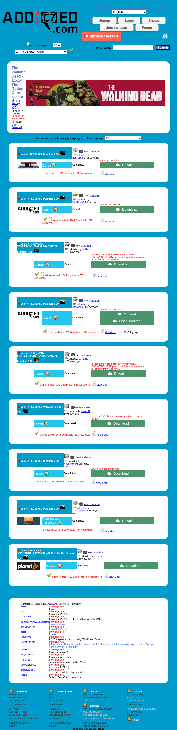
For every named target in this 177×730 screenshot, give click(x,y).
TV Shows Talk (134, 711)
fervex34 (85, 411)
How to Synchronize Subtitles (98, 708)
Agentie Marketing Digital (95, 725)
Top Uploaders (16, 700)
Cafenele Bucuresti (19, 722)
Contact (13, 725)
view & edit (110, 174)
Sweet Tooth (55, 704)
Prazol (24, 675)
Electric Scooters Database (23, 718)
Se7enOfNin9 (28, 627)
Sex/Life (53, 694)
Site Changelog (135, 694)
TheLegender (79, 510)
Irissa (23, 632)
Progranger (26, 637)
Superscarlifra (28, 670)
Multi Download (17, 126)
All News (13, 708)
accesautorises (28, 665)
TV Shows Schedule (93, 694)
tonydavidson (27, 654)
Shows (154, 20)
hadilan (85, 249)
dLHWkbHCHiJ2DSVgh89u (35, 621)
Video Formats (134, 704)
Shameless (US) (57, 711)
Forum (147, 27)
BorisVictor (77, 157)
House (52, 725)
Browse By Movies (18, 697)
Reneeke (25, 659)
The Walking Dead (16, 103)
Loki (51, 697)
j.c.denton (26, 616)
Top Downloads (17, 704)
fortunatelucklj (71, 463)
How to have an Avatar (94, 722)
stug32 (24, 611)
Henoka (98, 556)
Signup (104, 20)
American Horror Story (60, 722)
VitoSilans (77, 202)
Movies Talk (133, 714)
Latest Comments (18, 714)
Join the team (116, 27)
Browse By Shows (18, 694)
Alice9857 (26, 649)
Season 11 (17, 108)
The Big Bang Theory (60, 714)
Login (129, 20)
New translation (92, 151)
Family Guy (55, 718)
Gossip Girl (54, 708)
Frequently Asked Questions (97, 697)
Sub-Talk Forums (18, 711)
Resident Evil (55, 700)
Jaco (23, 606)
